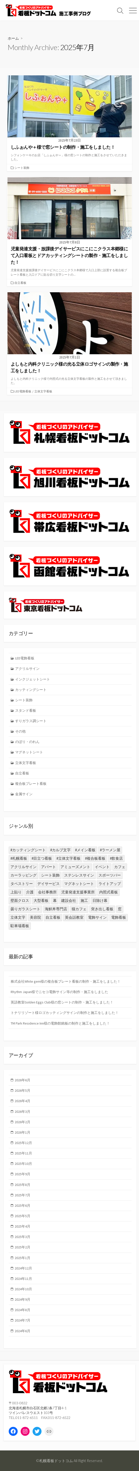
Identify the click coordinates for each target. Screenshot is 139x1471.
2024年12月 (23, 1268)
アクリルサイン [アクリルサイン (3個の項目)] (23, 866)
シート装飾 (21, 168)
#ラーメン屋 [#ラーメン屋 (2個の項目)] (110, 850)
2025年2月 (22, 1247)
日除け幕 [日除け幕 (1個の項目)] (100, 900)
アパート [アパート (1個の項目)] (48, 866)
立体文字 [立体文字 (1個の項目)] (17, 917)
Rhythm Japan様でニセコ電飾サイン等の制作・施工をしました (59, 992)
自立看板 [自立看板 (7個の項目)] (53, 917)
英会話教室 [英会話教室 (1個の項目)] (74, 917)
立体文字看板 (43, 391)
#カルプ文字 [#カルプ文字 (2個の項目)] (60, 850)
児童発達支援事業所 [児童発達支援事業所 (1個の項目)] (78, 892)
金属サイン (24, 794)
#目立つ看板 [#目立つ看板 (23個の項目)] (42, 858)
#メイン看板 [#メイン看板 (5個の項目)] (85, 850)
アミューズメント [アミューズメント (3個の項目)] (75, 866)
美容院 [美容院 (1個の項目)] (35, 917)
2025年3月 (22, 1237)
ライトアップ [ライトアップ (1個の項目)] (109, 883)
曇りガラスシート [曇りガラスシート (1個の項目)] (25, 909)
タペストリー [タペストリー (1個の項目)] (21, 883)
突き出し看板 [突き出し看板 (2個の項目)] (102, 909)
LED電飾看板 (22, 391)
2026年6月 (22, 1080)
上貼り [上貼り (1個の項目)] (16, 892)
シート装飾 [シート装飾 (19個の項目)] (50, 875)
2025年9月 (22, 1174)
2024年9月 (22, 1299)
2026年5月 (22, 1090)
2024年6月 (22, 1331)
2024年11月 (23, 1278)
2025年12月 (23, 1143)
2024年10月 (23, 1289)
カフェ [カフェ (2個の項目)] (119, 866)
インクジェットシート (32, 679)
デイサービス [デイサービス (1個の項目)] (48, 883)
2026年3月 (22, 1111)
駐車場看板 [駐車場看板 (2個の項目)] (19, 925)
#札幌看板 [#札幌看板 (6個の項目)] (18, 858)
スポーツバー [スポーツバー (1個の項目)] (109, 875)
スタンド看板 (25, 710)
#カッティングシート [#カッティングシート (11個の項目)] (28, 850)
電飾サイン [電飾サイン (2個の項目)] (97, 917)
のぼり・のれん (27, 741)
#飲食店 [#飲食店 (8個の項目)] (116, 858)
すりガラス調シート (30, 721)
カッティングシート (30, 689)
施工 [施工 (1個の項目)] (84, 900)
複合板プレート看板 (30, 783)
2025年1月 (22, 1258)
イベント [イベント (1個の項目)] (102, 866)
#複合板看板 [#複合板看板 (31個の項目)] (95, 858)
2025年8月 (22, 1184)
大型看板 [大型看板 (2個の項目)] (41, 900)
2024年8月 (22, 1310)
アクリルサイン (27, 668)
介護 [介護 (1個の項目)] (30, 892)
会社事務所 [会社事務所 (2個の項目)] (47, 892)
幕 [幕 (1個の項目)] (55, 900)
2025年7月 (22, 1195)
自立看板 (20, 283)
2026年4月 (22, 1101)
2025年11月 (23, 1153)
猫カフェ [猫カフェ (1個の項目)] (79, 909)
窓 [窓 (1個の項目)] (120, 909)
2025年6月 (22, 1205)
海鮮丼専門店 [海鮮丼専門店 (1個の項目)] (56, 909)
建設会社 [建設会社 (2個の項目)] (68, 900)
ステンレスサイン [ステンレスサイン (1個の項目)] (79, 875)
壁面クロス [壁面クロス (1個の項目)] (19, 900)
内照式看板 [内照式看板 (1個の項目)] (108, 892)
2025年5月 (22, 1216)
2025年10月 (23, 1163)
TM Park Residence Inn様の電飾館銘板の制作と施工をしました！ (60, 1023)
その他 (20, 731)
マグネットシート (29, 752)
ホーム (13, 38)
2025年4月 (22, 1226)
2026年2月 (22, 1122)
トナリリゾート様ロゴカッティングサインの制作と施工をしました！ (65, 1012)
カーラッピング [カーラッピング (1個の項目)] (23, 875)
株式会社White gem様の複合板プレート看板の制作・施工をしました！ (66, 981)
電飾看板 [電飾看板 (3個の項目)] (118, 917)
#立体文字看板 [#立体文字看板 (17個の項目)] (68, 858)
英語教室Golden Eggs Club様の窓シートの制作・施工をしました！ (62, 1002)
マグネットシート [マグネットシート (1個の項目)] (79, 883)
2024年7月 (22, 1320)
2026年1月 (22, 1132)
